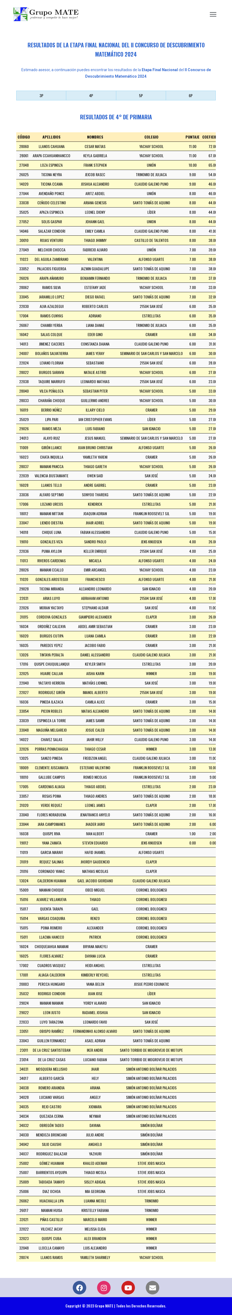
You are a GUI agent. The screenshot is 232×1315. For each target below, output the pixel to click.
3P (41, 95)
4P (91, 95)
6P (191, 95)
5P (141, 95)
